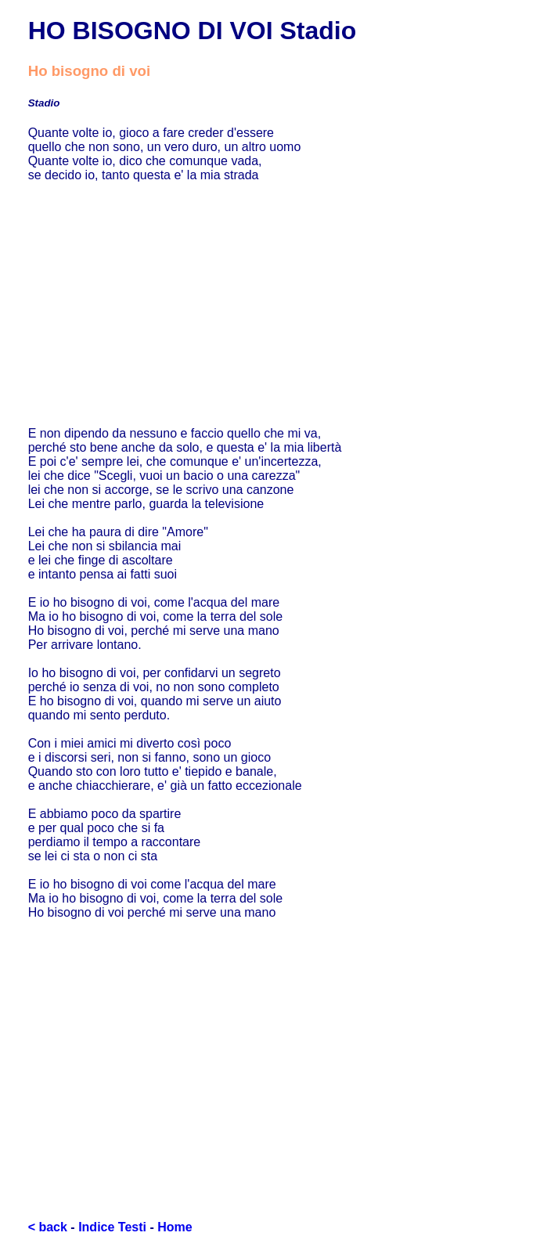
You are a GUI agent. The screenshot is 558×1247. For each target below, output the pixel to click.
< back (47, 1227)
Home (174, 1227)
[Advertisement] (279, 304)
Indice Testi (112, 1227)
